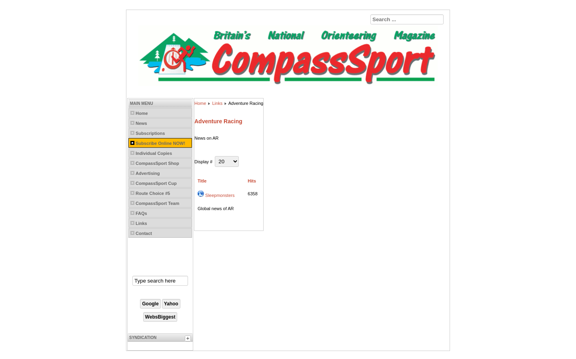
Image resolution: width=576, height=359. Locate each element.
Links (141, 223)
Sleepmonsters (219, 195)
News (141, 123)
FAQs (141, 213)
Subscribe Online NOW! (160, 143)
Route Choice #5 (153, 193)
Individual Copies (154, 153)
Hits (252, 180)
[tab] (189, 339)
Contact (144, 233)
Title (202, 180)
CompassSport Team (157, 203)
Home (142, 113)
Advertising (148, 173)
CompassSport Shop (157, 163)
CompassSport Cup (156, 183)
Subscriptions (150, 133)
